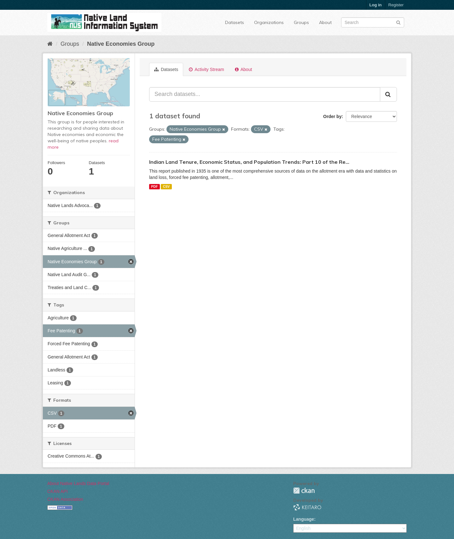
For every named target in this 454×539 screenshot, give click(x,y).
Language (303, 519)
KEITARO (307, 507)
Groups (301, 22)
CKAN (304, 490)
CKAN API (57, 491)
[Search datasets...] (264, 94)
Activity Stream (206, 69)
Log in (376, 5)
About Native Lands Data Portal (78, 483)
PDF (154, 186)
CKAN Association (65, 499)
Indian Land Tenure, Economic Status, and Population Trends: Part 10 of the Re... (249, 162)
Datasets (234, 22)
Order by (332, 116)
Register (396, 5)
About (325, 22)
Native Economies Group (120, 44)
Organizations (269, 22)
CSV (166, 186)
